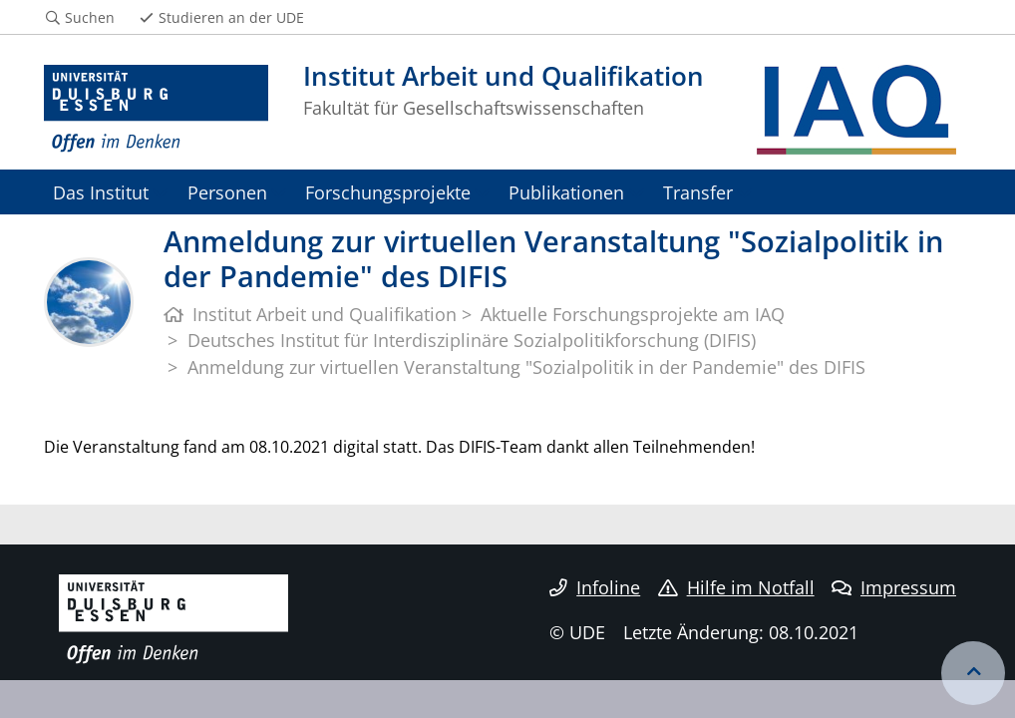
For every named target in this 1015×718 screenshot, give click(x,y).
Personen (227, 192)
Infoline (594, 587)
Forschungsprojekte (388, 192)
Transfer (698, 192)
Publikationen (566, 192)
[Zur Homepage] (156, 110)
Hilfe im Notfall (736, 587)
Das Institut (101, 192)
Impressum (894, 587)
